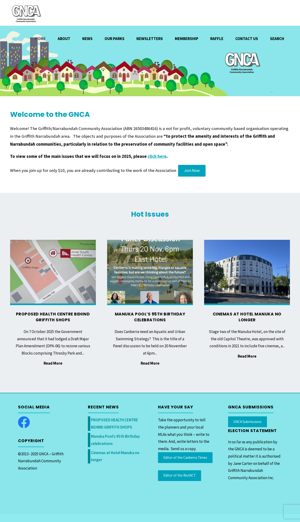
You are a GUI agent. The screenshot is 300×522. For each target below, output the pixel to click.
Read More (53, 364)
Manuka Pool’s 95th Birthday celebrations (150, 317)
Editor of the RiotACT (179, 475)
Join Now (192, 170)
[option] (150, 61)
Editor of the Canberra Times (185, 457)
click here (157, 156)
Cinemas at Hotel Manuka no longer (247, 317)
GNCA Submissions (247, 421)
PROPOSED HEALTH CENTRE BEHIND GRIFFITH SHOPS (53, 317)
